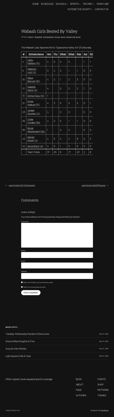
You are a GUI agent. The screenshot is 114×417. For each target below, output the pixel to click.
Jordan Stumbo (31, 112)
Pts (55, 54)
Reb (79, 54)
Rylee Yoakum (31, 103)
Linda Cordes (31, 121)
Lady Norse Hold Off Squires (93, 185)
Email (23, 261)
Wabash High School (73, 37)
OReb (63, 54)
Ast (85, 54)
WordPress (104, 410)
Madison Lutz (31, 70)
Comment (25, 222)
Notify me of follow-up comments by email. (38, 282)
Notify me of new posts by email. (34, 287)
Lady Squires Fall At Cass (18, 356)
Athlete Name (36, 54)
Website (24, 271)
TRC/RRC (87, 3)
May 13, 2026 (103, 334)
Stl (91, 54)
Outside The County (79, 9)
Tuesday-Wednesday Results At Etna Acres (27, 334)
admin (31, 37)
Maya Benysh (31, 79)
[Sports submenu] (79, 3)
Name (23, 250)
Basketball (38, 37)
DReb (71, 54)
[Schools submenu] (67, 3)
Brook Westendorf (33, 130)
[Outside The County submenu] (92, 9)
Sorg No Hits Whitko (16, 348)
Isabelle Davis (31, 88)
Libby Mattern (31, 61)
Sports (74, 3)
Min (49, 54)
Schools (61, 3)
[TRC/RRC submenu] (93, 3)
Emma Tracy (33, 95)
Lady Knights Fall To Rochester (22, 185)
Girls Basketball (48, 37)
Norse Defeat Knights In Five (20, 341)
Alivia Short (33, 146)
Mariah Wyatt (31, 139)
